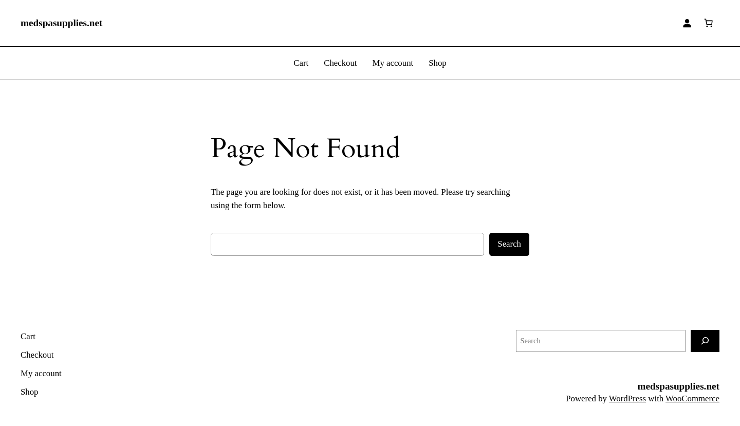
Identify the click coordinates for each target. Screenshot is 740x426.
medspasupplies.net (61, 22)
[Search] (705, 341)
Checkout (340, 63)
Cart (300, 63)
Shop (438, 63)
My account (393, 63)
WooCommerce (692, 398)
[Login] (687, 23)
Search (509, 244)
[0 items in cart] (708, 23)
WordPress (627, 398)
